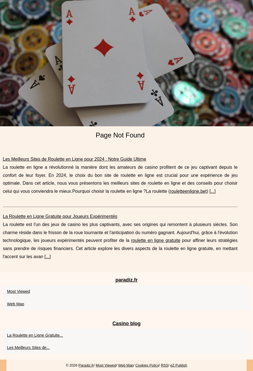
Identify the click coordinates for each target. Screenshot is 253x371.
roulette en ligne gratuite (155, 240)
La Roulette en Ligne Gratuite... (35, 335)
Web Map (15, 304)
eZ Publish (178, 365)
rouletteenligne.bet (188, 191)
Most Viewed (18, 291)
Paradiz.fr (86, 365)
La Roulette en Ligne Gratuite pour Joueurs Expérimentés (60, 216)
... (212, 191)
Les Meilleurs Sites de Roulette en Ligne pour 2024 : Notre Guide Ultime (74, 159)
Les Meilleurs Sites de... (28, 347)
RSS (164, 365)
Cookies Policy (147, 365)
